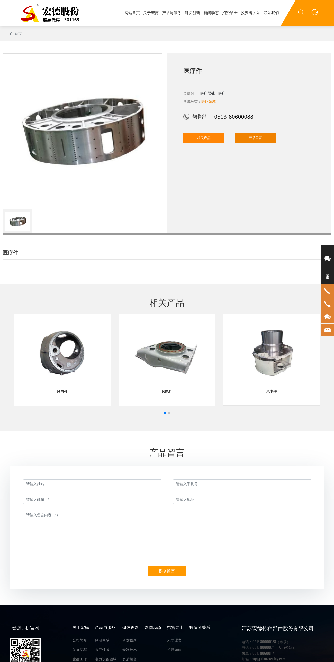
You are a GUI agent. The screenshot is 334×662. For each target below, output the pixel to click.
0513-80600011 (263, 647)
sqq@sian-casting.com (268, 658)
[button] (165, 413)
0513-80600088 (233, 116)
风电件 (62, 392)
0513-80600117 (263, 653)
